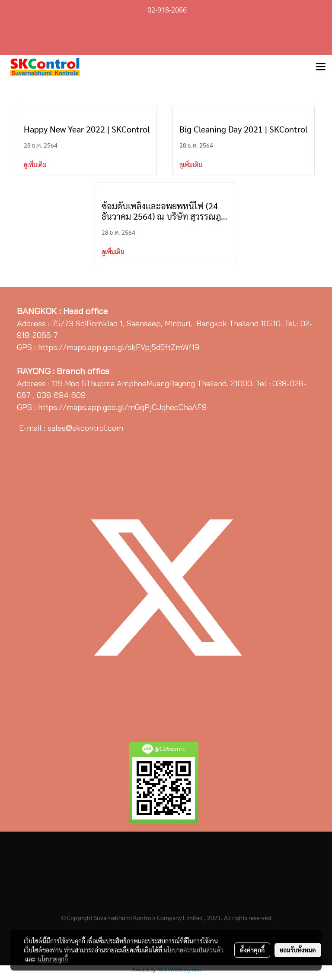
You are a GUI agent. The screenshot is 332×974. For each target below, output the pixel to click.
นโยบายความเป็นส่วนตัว (193, 950)
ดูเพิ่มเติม (36, 164)
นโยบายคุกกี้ (53, 959)
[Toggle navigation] (320, 67)
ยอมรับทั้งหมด (298, 950)
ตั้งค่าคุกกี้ (252, 950)
